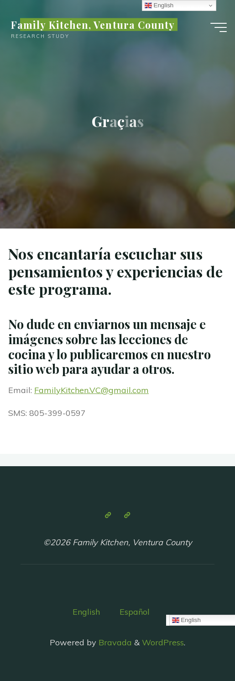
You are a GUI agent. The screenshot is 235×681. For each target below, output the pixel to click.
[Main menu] (218, 27)
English (86, 612)
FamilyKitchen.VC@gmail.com (91, 390)
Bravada (114, 642)
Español (135, 612)
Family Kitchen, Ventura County (93, 24)
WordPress (163, 642)
